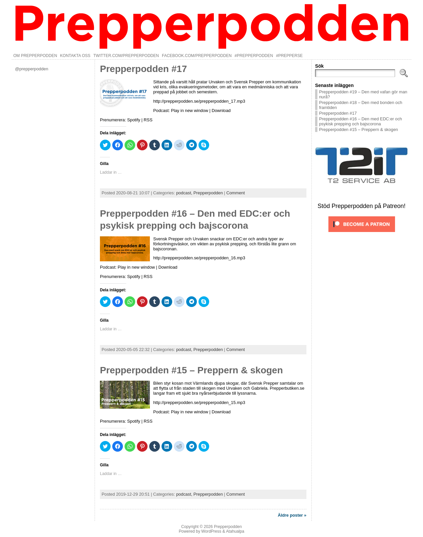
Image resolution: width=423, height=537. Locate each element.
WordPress (211, 531)
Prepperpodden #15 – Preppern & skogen (191, 370)
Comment (235, 192)
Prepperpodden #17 (143, 69)
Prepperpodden (208, 192)
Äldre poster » (292, 515)
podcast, (185, 192)
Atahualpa (235, 531)
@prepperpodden (31, 68)
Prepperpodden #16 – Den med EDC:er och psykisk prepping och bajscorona (360, 121)
